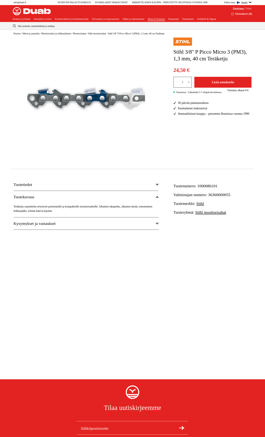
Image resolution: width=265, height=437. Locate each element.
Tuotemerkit (188, 19)
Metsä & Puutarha (156, 19)
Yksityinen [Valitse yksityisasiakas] (238, 8)
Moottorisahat (79, 33)
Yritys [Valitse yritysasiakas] (248, 8)
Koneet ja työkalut (21, 19)
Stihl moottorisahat (97, 33)
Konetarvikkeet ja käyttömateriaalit (71, 19)
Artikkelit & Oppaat (206, 19)
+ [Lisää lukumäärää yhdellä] (188, 82)
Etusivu (17, 33)
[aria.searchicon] (14, 26)
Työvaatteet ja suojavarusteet (105, 19)
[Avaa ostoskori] (241, 14)
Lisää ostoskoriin (223, 82)
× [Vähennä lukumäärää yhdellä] (176, 82)
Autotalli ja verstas (43, 19)
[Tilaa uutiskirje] (181, 428)
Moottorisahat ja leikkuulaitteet (56, 33)
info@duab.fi (20, 2)
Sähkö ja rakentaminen (133, 19)
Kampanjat (173, 19)
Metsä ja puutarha (31, 33)
